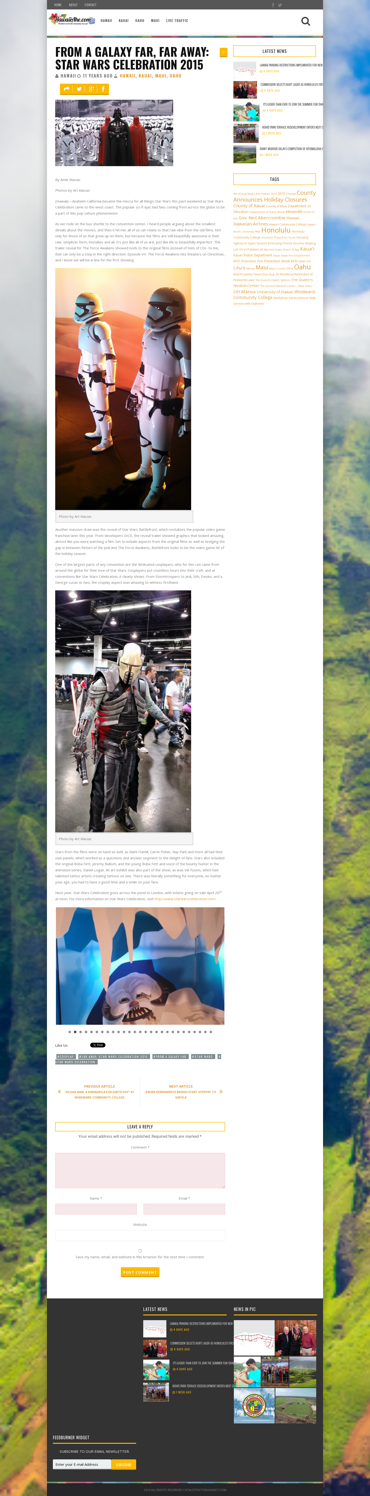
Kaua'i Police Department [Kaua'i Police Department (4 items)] (252, 255)
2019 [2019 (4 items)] (281, 193)
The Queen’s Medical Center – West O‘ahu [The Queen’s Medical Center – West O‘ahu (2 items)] (286, 286)
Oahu (139, 20)
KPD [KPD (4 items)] (294, 261)
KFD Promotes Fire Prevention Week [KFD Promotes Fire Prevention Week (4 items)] (261, 261)
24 (194, 1032)
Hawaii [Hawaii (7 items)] (293, 218)
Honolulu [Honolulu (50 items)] (276, 230)
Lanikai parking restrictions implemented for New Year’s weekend (301, 65)
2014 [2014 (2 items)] (274, 193)
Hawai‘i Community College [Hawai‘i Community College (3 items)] (288, 224)
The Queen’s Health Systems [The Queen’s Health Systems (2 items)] (272, 280)
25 (200, 1032)
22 (183, 1032)
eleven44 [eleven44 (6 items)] (294, 211)
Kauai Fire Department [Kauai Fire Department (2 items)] (295, 255)
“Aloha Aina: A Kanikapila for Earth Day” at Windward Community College (98, 1091)
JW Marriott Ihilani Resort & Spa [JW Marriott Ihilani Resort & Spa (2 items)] (279, 249)
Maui (155, 20)
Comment (140, 1147)
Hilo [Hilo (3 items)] (257, 231)
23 (189, 1032)
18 (162, 1032)
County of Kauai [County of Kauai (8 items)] (249, 205)
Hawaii (106, 20)
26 (205, 1032)
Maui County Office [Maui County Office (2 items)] (281, 268)
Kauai (124, 20)
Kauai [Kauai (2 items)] (276, 255)
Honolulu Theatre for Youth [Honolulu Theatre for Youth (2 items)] (278, 237)
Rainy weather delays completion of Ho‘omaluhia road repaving (300, 149)
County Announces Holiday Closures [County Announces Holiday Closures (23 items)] (274, 196)
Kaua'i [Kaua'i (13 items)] (307, 248)
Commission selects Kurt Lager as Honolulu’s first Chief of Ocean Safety (307, 84)
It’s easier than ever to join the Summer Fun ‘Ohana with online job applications (313, 104)
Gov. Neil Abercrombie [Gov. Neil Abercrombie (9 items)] (262, 218)
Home (58, 4)
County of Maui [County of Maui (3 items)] (276, 206)
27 (211, 1032)
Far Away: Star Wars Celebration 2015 (115, 1057)
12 (129, 1032)
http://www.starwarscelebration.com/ (185, 898)
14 (140, 1032)
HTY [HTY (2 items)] (241, 249)
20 (173, 1032)
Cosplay (67, 1057)
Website (140, 1224)
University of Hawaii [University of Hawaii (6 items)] (275, 291)
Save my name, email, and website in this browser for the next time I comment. (140, 1256)
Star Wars (204, 1057)
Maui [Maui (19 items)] (262, 267)
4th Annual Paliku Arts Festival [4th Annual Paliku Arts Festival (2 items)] (251, 193)
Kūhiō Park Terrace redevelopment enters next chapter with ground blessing (311, 127)
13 (135, 1032)
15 (145, 1032)
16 (151, 1032)
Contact (91, 4)
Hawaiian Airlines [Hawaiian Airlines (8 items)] (250, 224)
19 (167, 1032)
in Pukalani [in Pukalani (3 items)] (251, 249)
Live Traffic (177, 20)
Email (184, 1198)
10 (118, 1032)
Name (96, 1198)
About (73, 4)
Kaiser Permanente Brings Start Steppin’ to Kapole (182, 1091)
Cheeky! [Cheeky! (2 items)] (291, 193)
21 (178, 1032)
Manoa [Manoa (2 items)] (250, 268)
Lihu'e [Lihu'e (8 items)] (239, 268)
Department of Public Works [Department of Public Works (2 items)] (267, 212)
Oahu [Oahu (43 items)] (302, 266)
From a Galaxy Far (171, 1057)
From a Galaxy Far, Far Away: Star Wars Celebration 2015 (132, 58)
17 (156, 1032)
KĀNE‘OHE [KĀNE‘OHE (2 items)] (305, 261)
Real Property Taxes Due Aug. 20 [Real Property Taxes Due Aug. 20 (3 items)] (256, 274)
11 (124, 1032)
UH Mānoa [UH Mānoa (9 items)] (244, 291)
